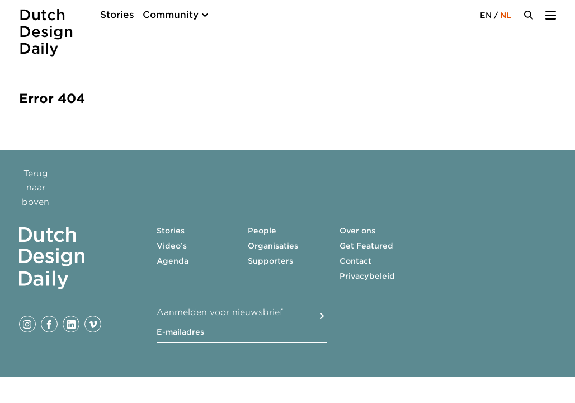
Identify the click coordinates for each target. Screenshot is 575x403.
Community (171, 14)
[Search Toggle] (528, 15)
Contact (355, 261)
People (262, 231)
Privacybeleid (367, 276)
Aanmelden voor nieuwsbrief (220, 312)
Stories (117, 14)
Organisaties (273, 246)
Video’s (172, 246)
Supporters (270, 261)
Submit (322, 316)
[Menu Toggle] (550, 15)
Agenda (172, 261)
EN (486, 15)
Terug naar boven (35, 187)
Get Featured (366, 246)
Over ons (357, 231)
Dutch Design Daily (46, 32)
